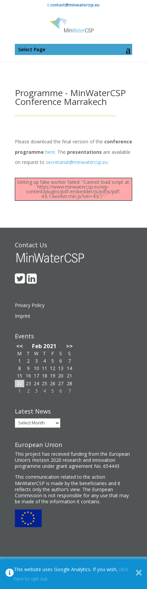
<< (19, 346)
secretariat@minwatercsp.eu (77, 162)
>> (69, 346)
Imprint (22, 316)
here (50, 152)
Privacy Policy (30, 305)
